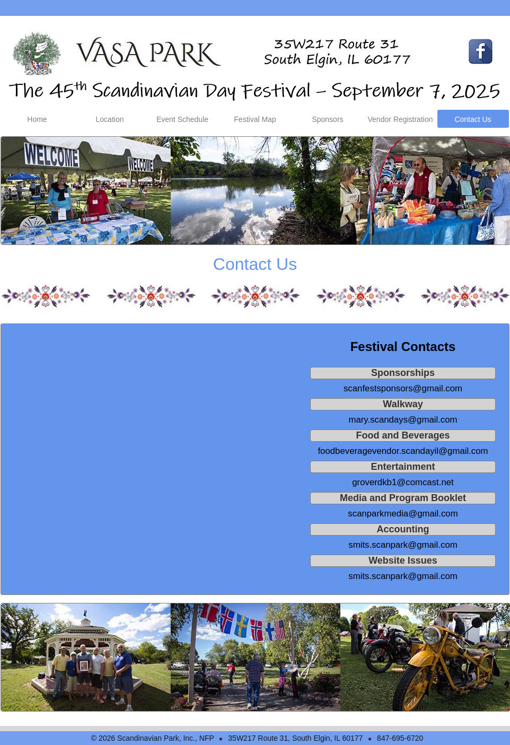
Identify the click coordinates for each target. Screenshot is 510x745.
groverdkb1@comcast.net (402, 482)
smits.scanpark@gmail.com (402, 545)
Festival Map (255, 119)
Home (37, 119)
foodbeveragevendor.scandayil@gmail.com (403, 451)
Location (110, 119)
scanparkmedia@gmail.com (403, 514)
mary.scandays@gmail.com (402, 420)
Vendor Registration (400, 119)
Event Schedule (182, 119)
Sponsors (327, 119)
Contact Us (472, 119)
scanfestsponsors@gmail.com (403, 388)
